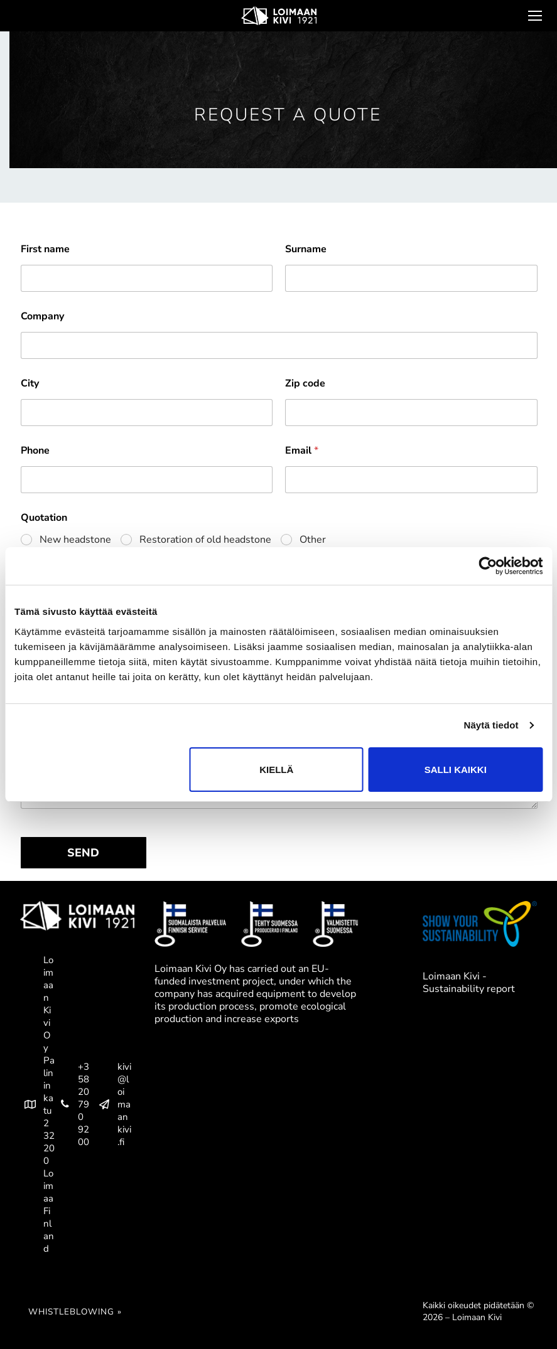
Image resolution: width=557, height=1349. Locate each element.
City (30, 384)
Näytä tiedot (491, 725)
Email (301, 451)
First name (45, 249)
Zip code (305, 384)
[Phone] (147, 479)
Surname (306, 249)
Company (42, 317)
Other (313, 540)
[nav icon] (533, 16)
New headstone (75, 540)
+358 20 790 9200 (72, 1104)
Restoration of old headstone (205, 540)
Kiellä (276, 769)
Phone (35, 451)
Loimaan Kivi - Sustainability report (469, 982)
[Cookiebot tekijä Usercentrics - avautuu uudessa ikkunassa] (488, 566)
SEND (83, 852)
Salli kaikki (456, 769)
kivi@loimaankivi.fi (112, 1104)
